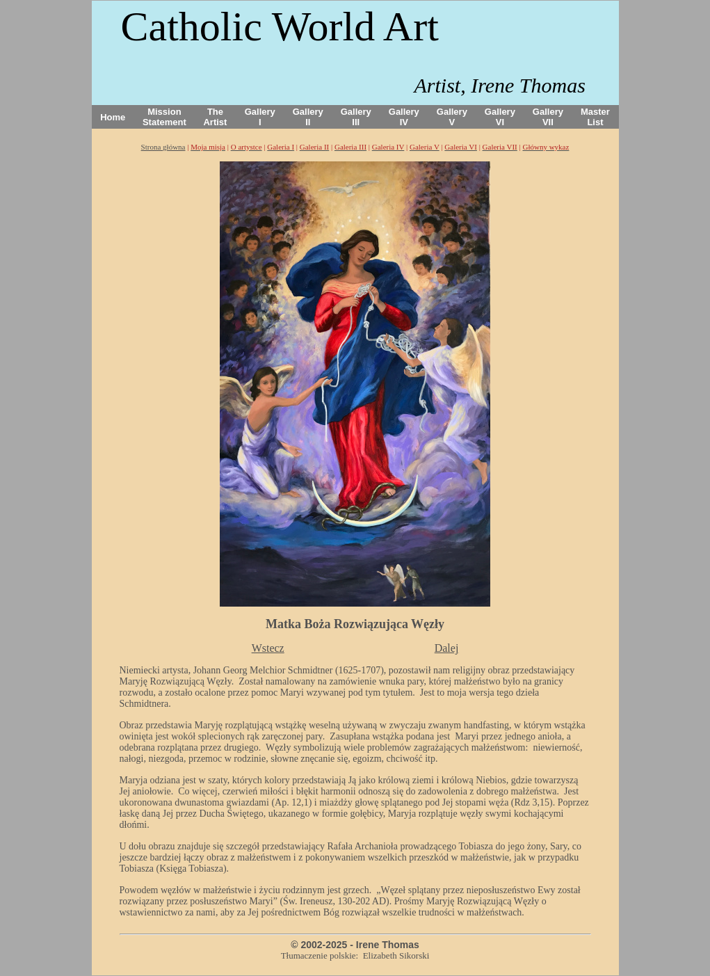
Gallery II (308, 116)
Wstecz (268, 648)
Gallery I (260, 116)
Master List (595, 116)
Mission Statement (164, 116)
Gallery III (356, 116)
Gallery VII (548, 116)
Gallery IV (404, 116)
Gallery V (452, 116)
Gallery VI (500, 116)
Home (112, 117)
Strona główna (163, 147)
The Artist (215, 116)
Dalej (447, 648)
